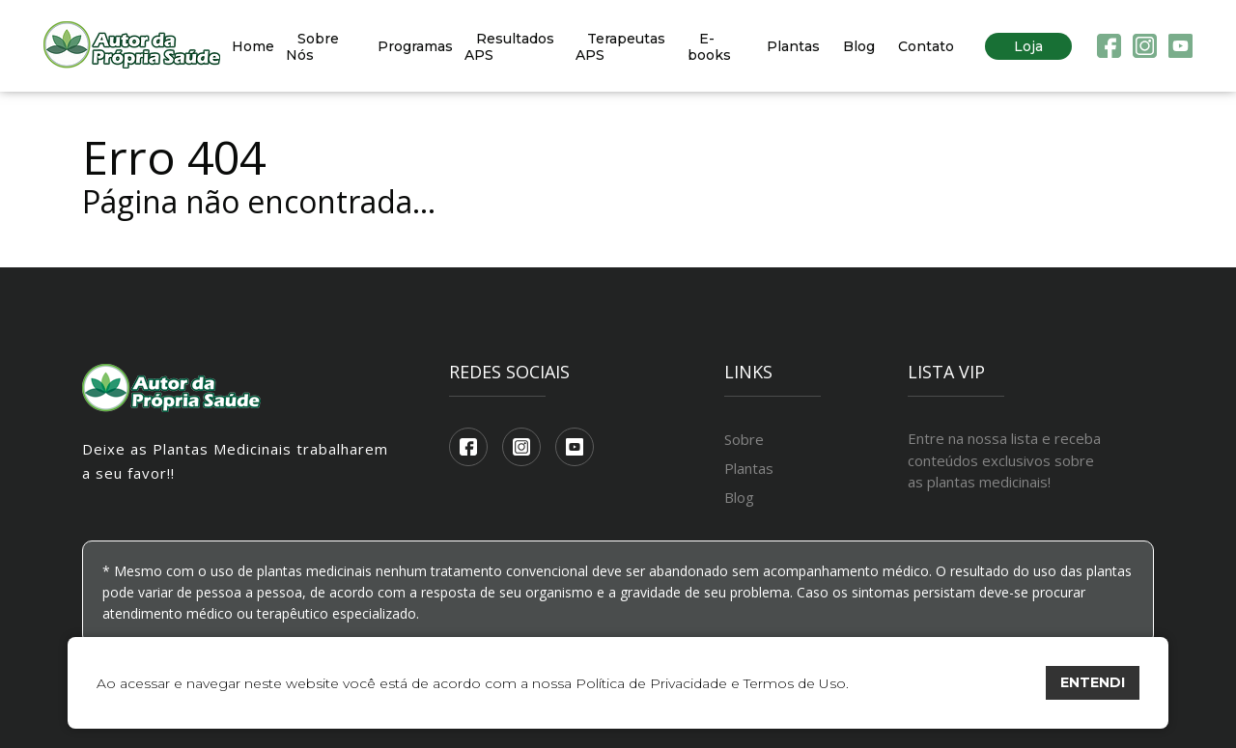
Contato (926, 46)
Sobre (744, 439)
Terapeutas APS (620, 47)
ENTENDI (1092, 682)
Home (253, 46)
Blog (859, 46)
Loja (1028, 46)
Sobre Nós (312, 47)
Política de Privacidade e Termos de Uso (711, 683)
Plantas (793, 46)
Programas (415, 46)
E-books (709, 47)
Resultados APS (509, 47)
